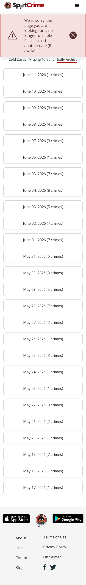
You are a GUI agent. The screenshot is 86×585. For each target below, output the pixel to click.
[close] (73, 35)
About (21, 538)
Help (20, 547)
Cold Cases (17, 59)
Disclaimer (52, 557)
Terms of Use (55, 537)
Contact (22, 557)
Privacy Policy (54, 546)
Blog (20, 567)
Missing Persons (41, 59)
